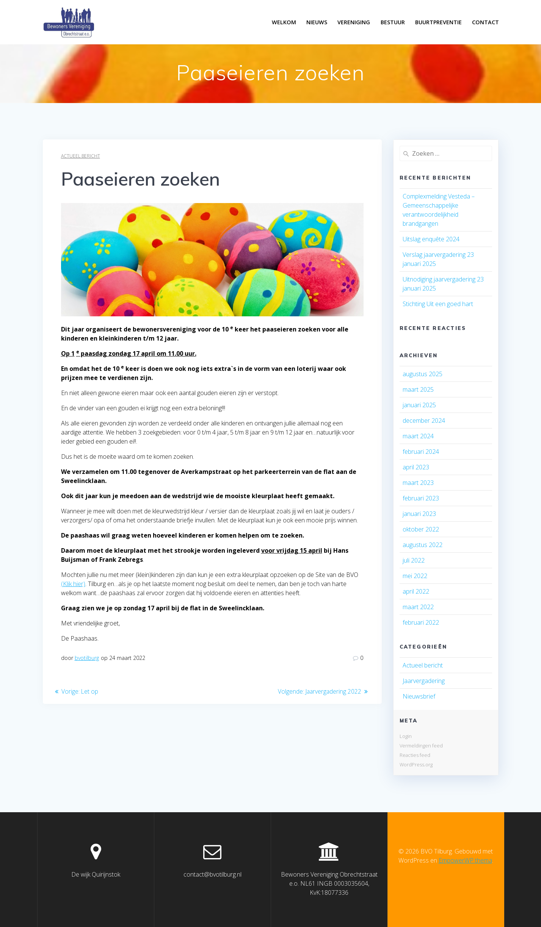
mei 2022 (415, 576)
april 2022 (416, 591)
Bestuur (393, 22)
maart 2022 (418, 607)
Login (406, 736)
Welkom (284, 22)
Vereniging (353, 22)
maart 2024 (418, 436)
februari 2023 (421, 498)
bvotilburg (87, 657)
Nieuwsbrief (419, 696)
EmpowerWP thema (465, 860)
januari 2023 (419, 514)
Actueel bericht (80, 156)
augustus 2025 (422, 374)
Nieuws (316, 22)
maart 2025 (418, 389)
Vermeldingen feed (421, 745)
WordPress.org (416, 764)
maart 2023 (418, 482)
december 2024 (424, 420)
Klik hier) (74, 584)
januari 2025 (419, 405)
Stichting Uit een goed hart (438, 304)
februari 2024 (421, 451)
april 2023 (416, 467)
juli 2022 (414, 560)
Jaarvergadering (424, 681)
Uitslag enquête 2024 (431, 239)
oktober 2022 (421, 529)
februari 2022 (421, 622)
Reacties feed (415, 755)
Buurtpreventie (438, 22)
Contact (485, 22)
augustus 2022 (422, 545)
